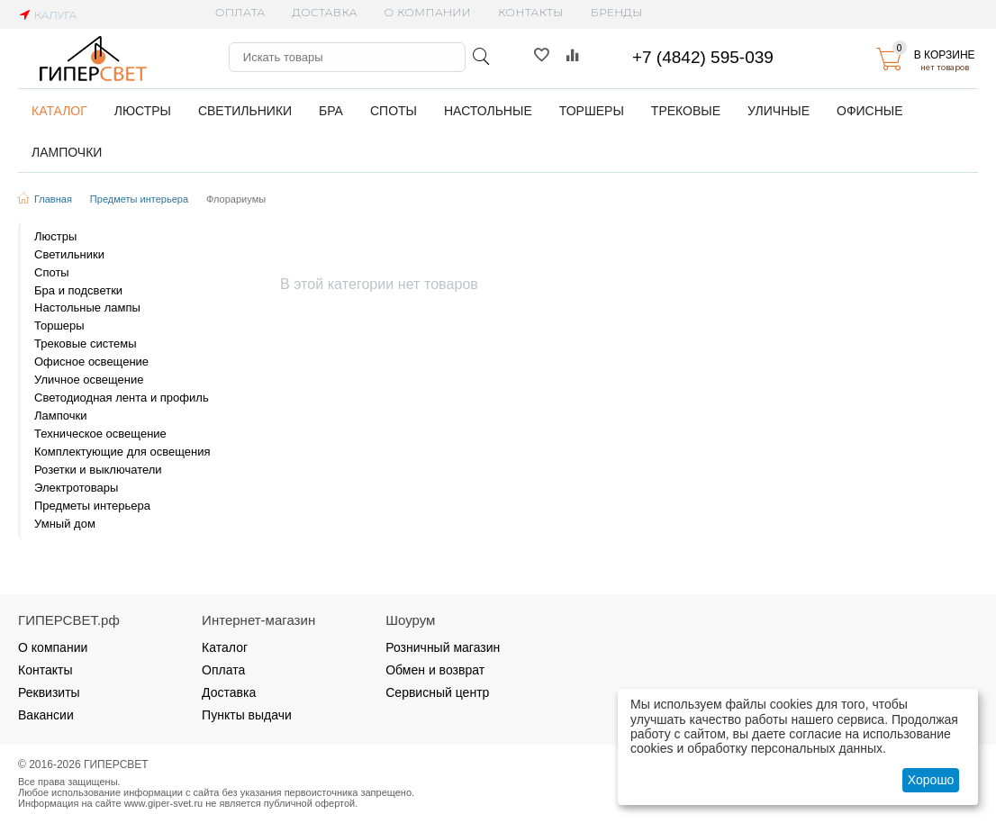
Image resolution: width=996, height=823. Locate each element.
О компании (428, 12)
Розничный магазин (442, 647)
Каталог (225, 647)
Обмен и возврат (434, 670)
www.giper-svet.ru (164, 803)
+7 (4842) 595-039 (703, 57)
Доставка (325, 12)
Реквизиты (49, 692)
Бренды (617, 12)
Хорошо (931, 780)
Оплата (240, 12)
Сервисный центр (437, 692)
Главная (53, 199)
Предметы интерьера (139, 199)
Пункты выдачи (247, 715)
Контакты (531, 12)
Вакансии (46, 715)
